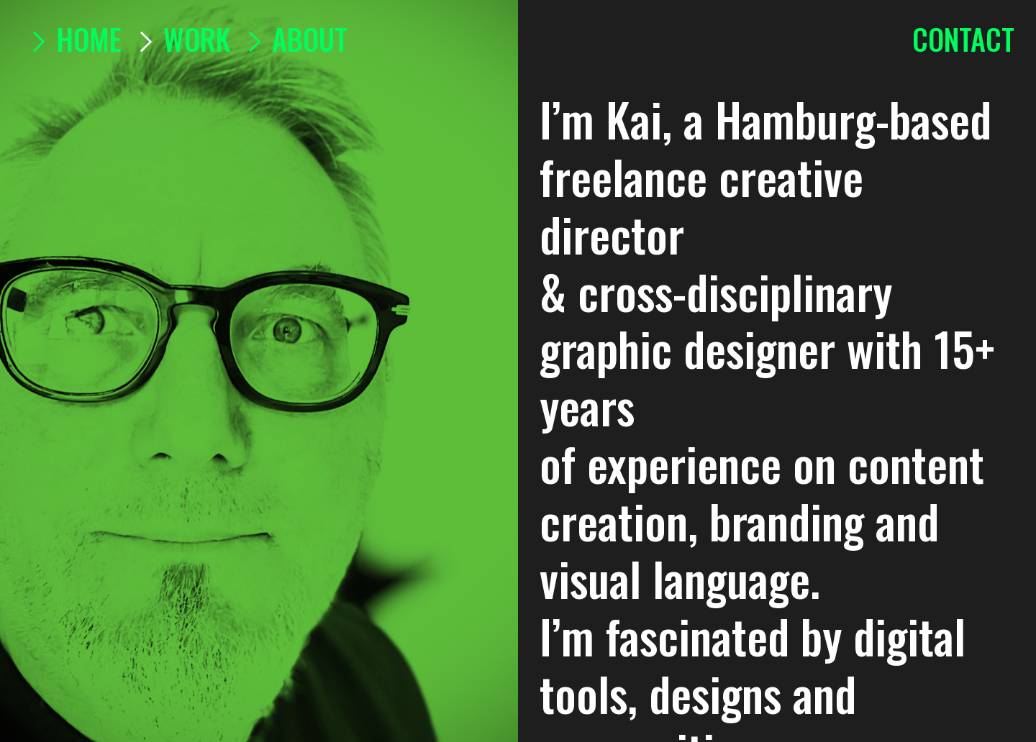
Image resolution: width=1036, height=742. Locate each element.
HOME (72, 38)
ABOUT (292, 38)
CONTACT (963, 38)
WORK (196, 38)
